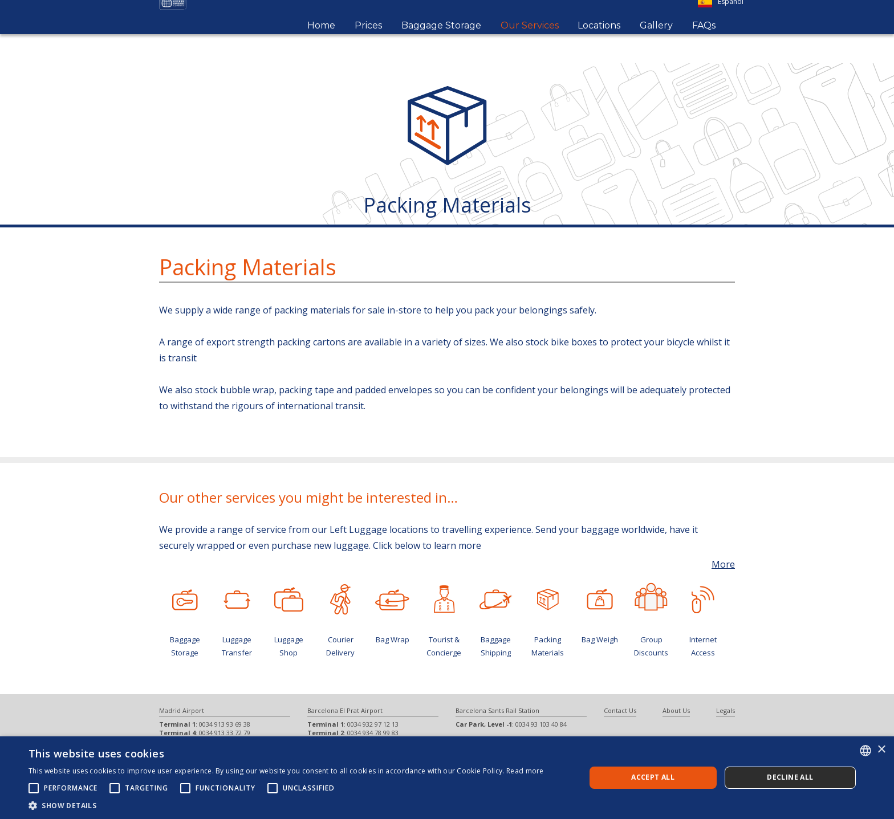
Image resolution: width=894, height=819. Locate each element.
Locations (599, 40)
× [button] (881, 749)
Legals (725, 710)
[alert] (447, 777)
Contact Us (620, 710)
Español (720, 16)
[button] (286, 805)
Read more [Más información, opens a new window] (525, 771)
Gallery (656, 40)
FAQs (704, 40)
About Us (676, 710)
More (723, 564)
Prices (368, 40)
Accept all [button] (652, 777)
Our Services (530, 40)
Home (321, 40)
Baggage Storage (441, 40)
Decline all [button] (790, 777)
